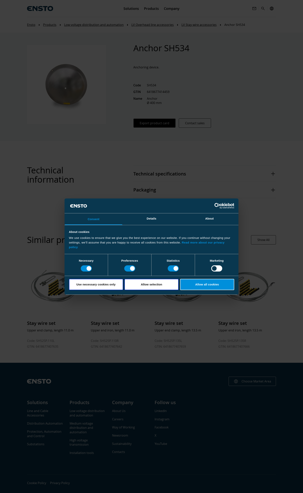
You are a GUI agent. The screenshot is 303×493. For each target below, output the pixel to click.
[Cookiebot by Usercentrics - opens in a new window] (217, 206)
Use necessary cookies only (96, 284)
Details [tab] (151, 218)
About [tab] (209, 218)
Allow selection (151, 284)
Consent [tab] (94, 219)
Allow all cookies (207, 284)
